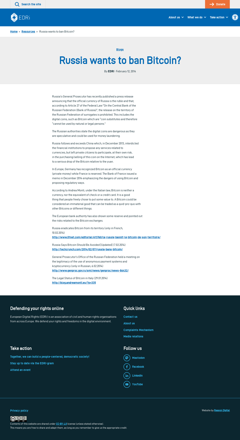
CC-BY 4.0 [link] (61, 423)
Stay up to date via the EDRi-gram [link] (32, 363)
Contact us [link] (130, 316)
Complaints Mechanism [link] (138, 330)
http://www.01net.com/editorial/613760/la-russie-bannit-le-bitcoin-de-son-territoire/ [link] (106, 237)
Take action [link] (217, 17)
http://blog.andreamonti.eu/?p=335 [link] (74, 282)
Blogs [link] (120, 49)
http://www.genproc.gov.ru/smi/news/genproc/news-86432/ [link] (90, 270)
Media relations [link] (133, 336)
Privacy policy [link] (19, 410)
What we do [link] (195, 17)
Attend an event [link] (20, 369)
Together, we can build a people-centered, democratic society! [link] (49, 356)
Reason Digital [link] (222, 410)
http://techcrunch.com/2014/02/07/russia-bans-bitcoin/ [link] (87, 249)
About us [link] (174, 17)
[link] (235, 17)
